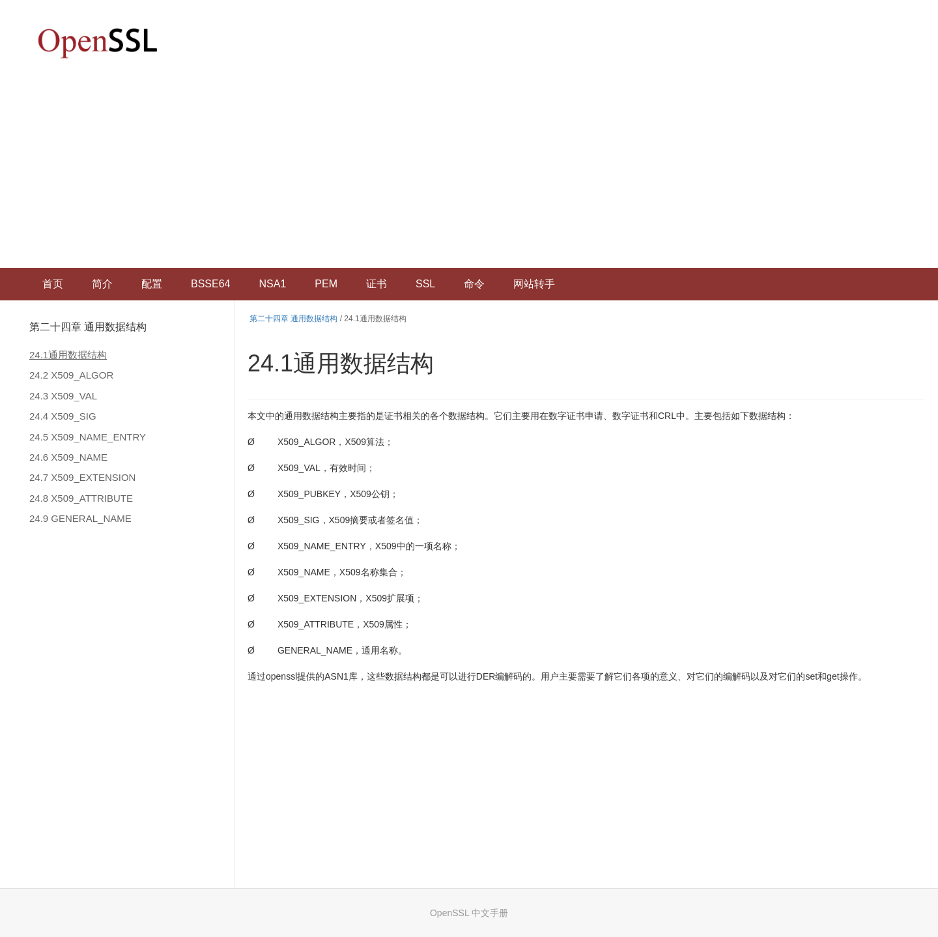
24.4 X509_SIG (62, 416)
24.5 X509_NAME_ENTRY (87, 436)
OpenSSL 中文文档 (98, 43)
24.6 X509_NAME (68, 457)
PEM (326, 283)
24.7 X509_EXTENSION (82, 477)
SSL (425, 283)
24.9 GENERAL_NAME (80, 518)
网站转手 (534, 283)
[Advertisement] (469, 170)
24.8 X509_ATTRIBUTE (81, 498)
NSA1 (272, 283)
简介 (102, 283)
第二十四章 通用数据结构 (88, 326)
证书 (376, 283)
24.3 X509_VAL (63, 395)
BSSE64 (210, 283)
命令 (474, 283)
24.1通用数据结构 (68, 354)
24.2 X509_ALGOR (71, 375)
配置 (151, 283)
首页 (52, 283)
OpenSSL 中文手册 (469, 913)
